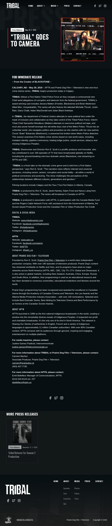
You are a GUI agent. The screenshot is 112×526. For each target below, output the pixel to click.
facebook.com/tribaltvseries (36, 224)
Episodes (66, 488)
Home (30, 5)
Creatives (67, 498)
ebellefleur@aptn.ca (21, 382)
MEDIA (77, 481)
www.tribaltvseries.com (32, 220)
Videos (76, 493)
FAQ (64, 503)
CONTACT (99, 481)
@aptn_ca (28, 250)
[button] (42, 6)
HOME (56, 481)
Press (67, 5)
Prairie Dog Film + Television (51, 260)
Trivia (76, 498)
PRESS (87, 481)
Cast (65, 493)
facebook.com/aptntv (33, 243)
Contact (77, 5)
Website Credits (25, 520)
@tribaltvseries (27, 227)
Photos (77, 488)
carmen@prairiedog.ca (23, 363)
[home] (13, 5)
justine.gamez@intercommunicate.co (30, 347)
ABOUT (66, 481)
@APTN (24, 247)
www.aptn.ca (27, 240)
